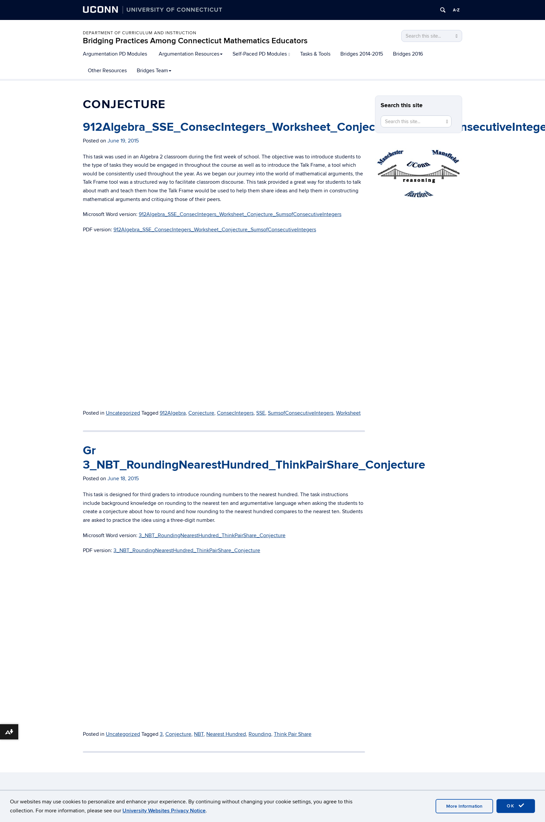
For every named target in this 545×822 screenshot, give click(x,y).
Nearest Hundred (226, 734)
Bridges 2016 (408, 54)
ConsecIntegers (235, 413)
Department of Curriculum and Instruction (139, 33)
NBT (199, 734)
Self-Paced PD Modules (261, 54)
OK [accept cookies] (516, 806)
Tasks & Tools (315, 54)
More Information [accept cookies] (464, 806)
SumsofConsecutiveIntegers (300, 413)
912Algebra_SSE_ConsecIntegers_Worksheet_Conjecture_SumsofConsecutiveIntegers (240, 214)
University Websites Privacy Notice (164, 810)
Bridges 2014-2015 (361, 54)
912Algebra (173, 413)
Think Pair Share (292, 734)
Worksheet (348, 413)
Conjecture (201, 413)
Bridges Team (154, 70)
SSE (260, 413)
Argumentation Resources (191, 54)
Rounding (260, 734)
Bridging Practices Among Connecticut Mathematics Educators (195, 41)
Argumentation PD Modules (115, 54)
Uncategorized (123, 413)
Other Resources (107, 70)
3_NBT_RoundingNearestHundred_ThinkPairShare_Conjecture (212, 535)
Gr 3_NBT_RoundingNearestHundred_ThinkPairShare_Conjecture (254, 457)
